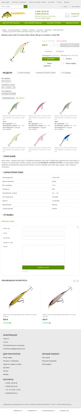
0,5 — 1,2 (5, 87)
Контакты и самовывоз (19, 2)
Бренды (66, 2)
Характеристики (45, 73)
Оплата (59, 2)
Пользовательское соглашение (13, 345)
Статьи (5, 342)
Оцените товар (8, 242)
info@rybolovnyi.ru (11, 393)
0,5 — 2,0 (12, 87)
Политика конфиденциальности (14, 349)
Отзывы (65, 73)
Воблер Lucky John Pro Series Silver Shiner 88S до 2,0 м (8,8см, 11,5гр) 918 (14, 149)
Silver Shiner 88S (73, 55)
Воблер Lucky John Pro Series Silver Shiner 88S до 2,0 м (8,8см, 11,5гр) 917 (66, 117)
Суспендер (5, 93)
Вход (64, 6)
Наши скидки (5, 2)
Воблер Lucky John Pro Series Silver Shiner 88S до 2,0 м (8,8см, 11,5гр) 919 (40, 149)
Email (5, 233)
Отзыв (5, 246)
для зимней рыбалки (33, 23)
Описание (23, 73)
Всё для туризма (54, 23)
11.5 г (8, 81)
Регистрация (74, 6)
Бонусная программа (49, 361)
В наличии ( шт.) (8, 98)
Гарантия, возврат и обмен (37, 2)
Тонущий (12, 93)
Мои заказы (46, 357)
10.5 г (3, 81)
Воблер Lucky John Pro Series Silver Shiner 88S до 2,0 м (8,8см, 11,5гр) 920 (66, 149)
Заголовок (6, 238)
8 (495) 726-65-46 (40, 11)
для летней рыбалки (11, 23)
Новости (6, 339)
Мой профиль (46, 364)
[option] (20, 304)
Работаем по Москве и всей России (45, 16)
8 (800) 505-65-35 (40, 14)
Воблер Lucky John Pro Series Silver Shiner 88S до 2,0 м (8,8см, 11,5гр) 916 (40, 117)
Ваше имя (6, 228)
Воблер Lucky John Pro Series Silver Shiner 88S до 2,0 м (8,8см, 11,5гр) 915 (14, 117)
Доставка (51, 2)
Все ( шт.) (20, 98)
